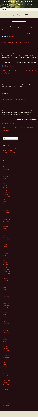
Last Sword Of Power (13, 129)
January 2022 (6, 215)
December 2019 (6, 271)
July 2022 (5, 201)
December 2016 (6, 353)
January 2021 (6, 242)
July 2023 (5, 178)
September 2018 (6, 305)
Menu (2, 9)
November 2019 (6, 273)
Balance (21, 127)
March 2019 (5, 292)
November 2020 (6, 246)
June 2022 (5, 203)
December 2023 (6, 171)
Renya (5, 42)
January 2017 (6, 350)
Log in (4, 398)
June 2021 (5, 230)
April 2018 (5, 316)
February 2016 (6, 375)
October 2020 (6, 248)
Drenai (32, 41)
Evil (34, 127)
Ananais (21, 41)
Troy (13, 99)
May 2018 (5, 314)
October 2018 (6, 303)
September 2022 (6, 196)
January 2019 (6, 296)
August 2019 (5, 280)
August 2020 (5, 253)
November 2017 (6, 328)
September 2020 (6, 251)
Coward (26, 70)
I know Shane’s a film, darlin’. (9, 150)
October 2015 (6, 384)
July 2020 (5, 255)
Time (11, 99)
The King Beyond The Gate (12, 42)
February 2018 (6, 321)
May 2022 (5, 205)
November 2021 (6, 219)
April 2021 (5, 235)
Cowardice (31, 70)
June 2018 (5, 312)
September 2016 (6, 359)
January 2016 (6, 378)
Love (35, 41)
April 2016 (5, 371)
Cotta (25, 127)
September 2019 (6, 278)
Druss (10, 72)
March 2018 (5, 319)
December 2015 (6, 380)
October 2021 (6, 221)
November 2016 (6, 355)
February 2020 (6, 267)
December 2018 (6, 298)
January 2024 (6, 169)
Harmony (6, 129)
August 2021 (5, 226)
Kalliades (28, 98)
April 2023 (5, 185)
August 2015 (5, 389)
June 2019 (5, 285)
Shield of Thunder (5, 99)
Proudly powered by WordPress (19, 414)
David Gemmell (27, 41)
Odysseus (33, 98)
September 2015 (6, 387)
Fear (13, 72)
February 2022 (6, 212)
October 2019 (6, 276)
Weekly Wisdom (13, 41)
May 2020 (5, 260)
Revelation (20, 129)
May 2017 (5, 341)
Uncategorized (13, 98)
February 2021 (6, 239)
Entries (5, 401)
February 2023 (6, 190)
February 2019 (6, 294)
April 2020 (5, 262)
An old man (22, 70)
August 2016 (5, 362)
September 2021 (6, 224)
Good (2, 129)
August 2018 (5, 307)
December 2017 (6, 325)
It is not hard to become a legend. (10, 148)
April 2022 (5, 208)
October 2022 (6, 194)
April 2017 (5, 344)
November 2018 (6, 301)
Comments (6, 403)
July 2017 (5, 337)
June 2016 (5, 366)
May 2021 (5, 233)
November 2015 (6, 382)
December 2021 (6, 217)
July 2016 (5, 364)
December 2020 (6, 244)
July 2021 (5, 228)
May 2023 (5, 183)
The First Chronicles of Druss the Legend (23, 72)
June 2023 (5, 181)
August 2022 (5, 199)
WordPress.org (6, 405)
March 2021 (5, 237)
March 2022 (5, 210)
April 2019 (5, 289)
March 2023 (5, 187)
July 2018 (5, 310)
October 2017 (6, 330)
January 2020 (6, 269)
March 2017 (5, 346)
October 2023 (6, 176)
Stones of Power (27, 129)
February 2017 (6, 348)
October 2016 (6, 357)
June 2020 (5, 258)
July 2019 (5, 282)
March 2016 (5, 373)
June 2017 (5, 339)
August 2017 (5, 335)
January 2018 (6, 323)
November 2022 (6, 192)
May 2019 (5, 287)
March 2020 (5, 264)
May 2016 (5, 369)
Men (2, 42)
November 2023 (6, 174)
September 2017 (6, 332)
